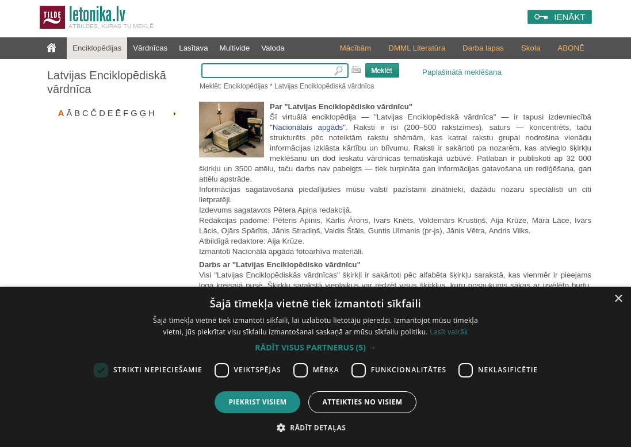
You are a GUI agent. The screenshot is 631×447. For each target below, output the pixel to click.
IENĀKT (569, 17)
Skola (530, 48)
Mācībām (356, 48)
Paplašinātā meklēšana (462, 72)
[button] (315, 347)
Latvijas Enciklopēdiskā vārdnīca (106, 82)
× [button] (618, 299)
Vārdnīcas (150, 48)
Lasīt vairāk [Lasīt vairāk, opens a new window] (449, 332)
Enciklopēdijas (96, 48)
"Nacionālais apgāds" (308, 127)
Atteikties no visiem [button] (362, 402)
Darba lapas (483, 48)
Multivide (235, 48)
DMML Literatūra (416, 48)
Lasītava (193, 48)
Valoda (273, 48)
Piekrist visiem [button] (257, 402)
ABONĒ (570, 48)
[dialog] (315, 367)
